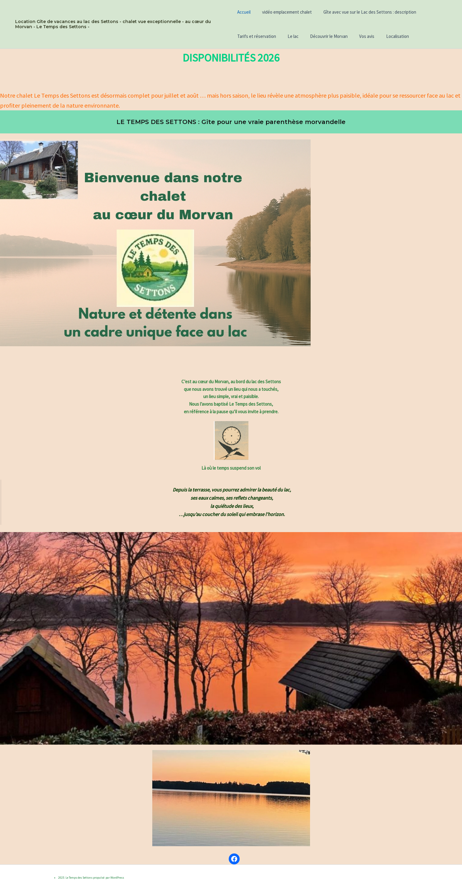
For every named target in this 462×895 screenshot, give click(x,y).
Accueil (244, 12)
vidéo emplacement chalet (284, 12)
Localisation (387, 36)
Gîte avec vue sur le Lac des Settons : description (365, 12)
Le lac (290, 36)
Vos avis (359, 36)
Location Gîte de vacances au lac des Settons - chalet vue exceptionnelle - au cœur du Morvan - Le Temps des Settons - (113, 24)
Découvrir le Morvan (324, 36)
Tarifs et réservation (256, 36)
